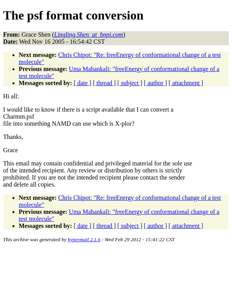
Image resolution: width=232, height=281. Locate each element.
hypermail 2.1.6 (84, 239)
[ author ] (155, 83)
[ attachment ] (185, 83)
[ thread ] (104, 83)
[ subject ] (129, 83)
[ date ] (82, 83)
